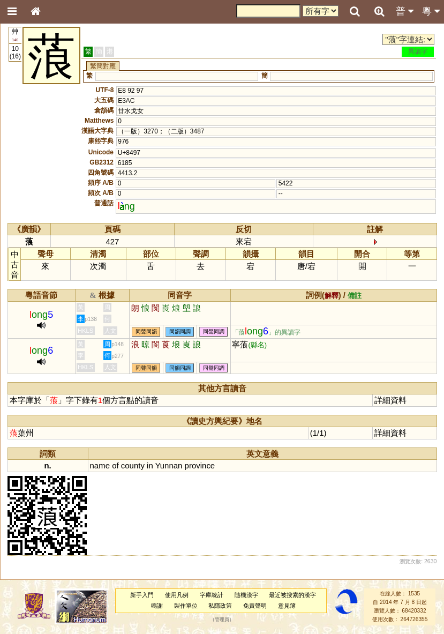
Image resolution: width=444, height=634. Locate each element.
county (133, 465)
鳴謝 (157, 605)
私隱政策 (220, 605)
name (100, 465)
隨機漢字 (246, 595)
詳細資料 (390, 400)
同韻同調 (180, 332)
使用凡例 (177, 595)
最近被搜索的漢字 (292, 595)
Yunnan (169, 465)
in (150, 465)
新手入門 (142, 595)
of (115, 465)
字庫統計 (211, 595)
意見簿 (287, 605)
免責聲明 (255, 605)
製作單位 (186, 605)
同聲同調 (213, 332)
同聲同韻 (146, 332)
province (200, 465)
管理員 (222, 619)
